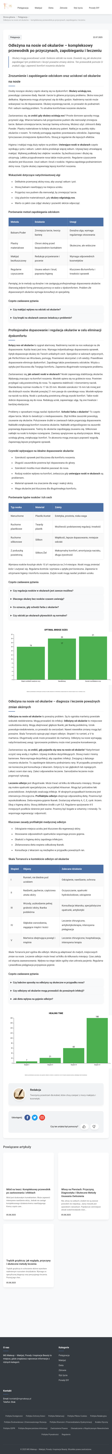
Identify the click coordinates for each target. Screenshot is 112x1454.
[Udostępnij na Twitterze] (35, 1118)
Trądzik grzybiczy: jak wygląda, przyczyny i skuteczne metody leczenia (28, 1262)
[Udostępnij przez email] (42, 1118)
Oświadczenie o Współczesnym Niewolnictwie (90, 1428)
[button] (84, 1127)
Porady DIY (94, 8)
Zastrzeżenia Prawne (59, 1428)
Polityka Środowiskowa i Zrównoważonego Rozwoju (25, 1422)
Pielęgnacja (22, 8)
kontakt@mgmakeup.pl (20, 1398)
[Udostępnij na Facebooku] (27, 1118)
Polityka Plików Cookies (77, 1416)
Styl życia (78, 8)
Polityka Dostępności (14, 1416)
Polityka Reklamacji (56, 1416)
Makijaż (38, 8)
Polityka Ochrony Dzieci (35, 1416)
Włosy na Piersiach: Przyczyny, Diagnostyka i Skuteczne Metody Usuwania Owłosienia (78, 1192)
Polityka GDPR (9, 1428)
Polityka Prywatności (50, 1434)
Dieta (50, 8)
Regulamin (66, 1434)
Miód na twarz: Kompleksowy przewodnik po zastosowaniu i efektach (28, 1191)
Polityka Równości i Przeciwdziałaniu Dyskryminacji (71, 1422)
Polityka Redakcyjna (98, 1416)
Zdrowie (63, 8)
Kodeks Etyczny (101, 1422)
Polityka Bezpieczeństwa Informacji (32, 1428)
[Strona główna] (8, 6)
